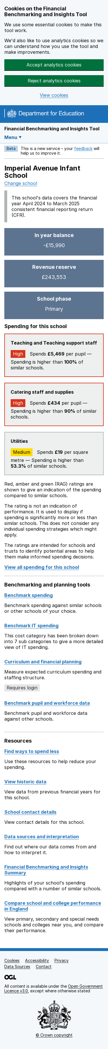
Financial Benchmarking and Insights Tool (51, 129)
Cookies (12, 960)
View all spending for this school (41, 567)
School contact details (30, 812)
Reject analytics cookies (54, 81)
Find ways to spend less (31, 751)
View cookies (54, 95)
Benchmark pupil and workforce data (47, 703)
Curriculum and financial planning (43, 662)
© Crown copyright (54, 1035)
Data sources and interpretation (41, 836)
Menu (10, 137)
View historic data (25, 782)
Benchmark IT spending (31, 625)
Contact (44, 966)
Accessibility (37, 960)
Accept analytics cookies (54, 65)
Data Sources (17, 966)
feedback (83, 148)
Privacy (61, 960)
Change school (20, 183)
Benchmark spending (28, 595)
